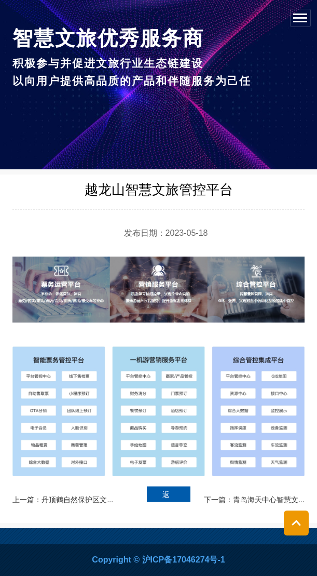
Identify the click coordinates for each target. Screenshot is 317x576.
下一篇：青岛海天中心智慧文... (254, 499)
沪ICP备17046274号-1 (183, 559)
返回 (166, 496)
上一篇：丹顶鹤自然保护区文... (62, 499)
